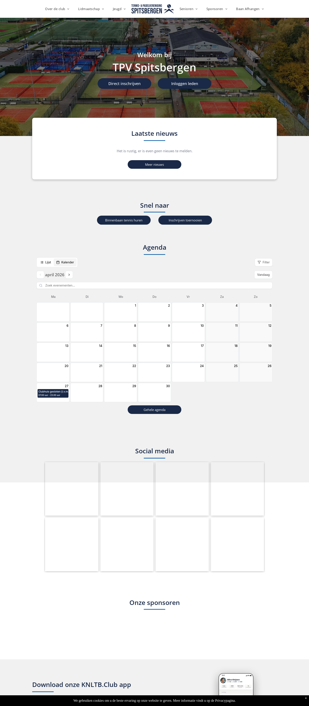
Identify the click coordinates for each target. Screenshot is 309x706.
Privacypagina (225, 700)
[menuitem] (57, 9)
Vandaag (263, 274)
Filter (264, 262)
